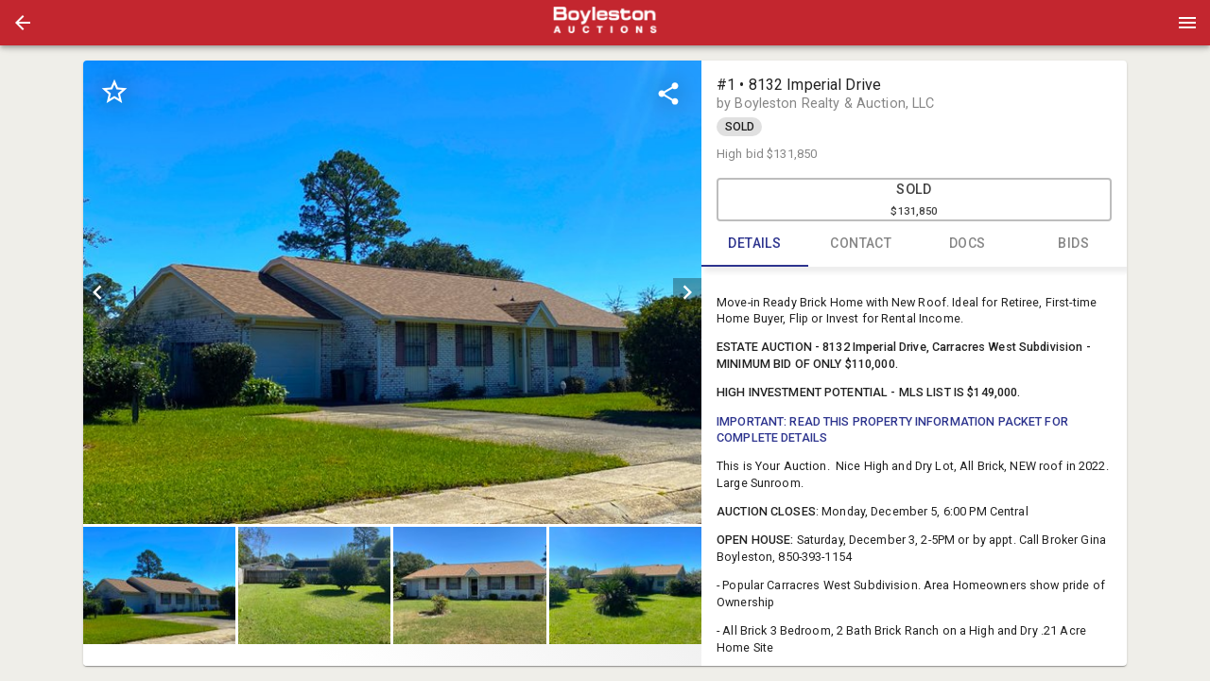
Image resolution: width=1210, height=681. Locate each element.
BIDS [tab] (1074, 244)
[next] (687, 292)
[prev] (97, 292)
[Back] (22, 22)
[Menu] (1187, 22)
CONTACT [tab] (861, 244)
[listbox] (392, 292)
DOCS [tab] (967, 244)
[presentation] (605, 23)
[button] (22, 22)
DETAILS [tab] (754, 244)
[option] (392, 292)
